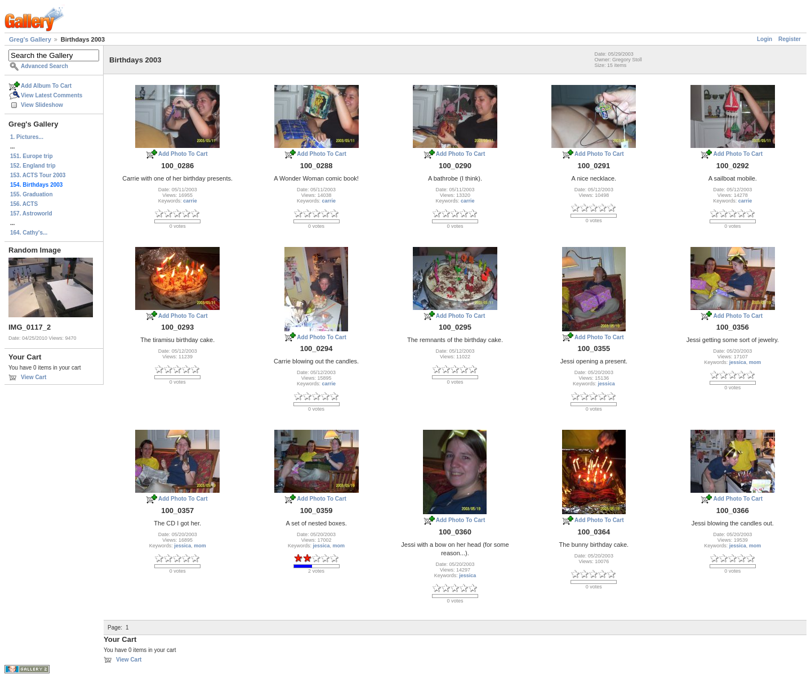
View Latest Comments (51, 95)
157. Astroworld (31, 213)
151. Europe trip (31, 156)
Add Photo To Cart (183, 154)
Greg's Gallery (30, 39)
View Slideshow (42, 105)
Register (789, 39)
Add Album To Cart (46, 86)
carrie (190, 201)
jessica (606, 383)
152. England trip (33, 166)
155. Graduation (31, 194)
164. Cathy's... (28, 233)
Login (764, 39)
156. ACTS (24, 204)
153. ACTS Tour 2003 (37, 175)
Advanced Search (44, 66)
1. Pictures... (26, 137)
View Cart (33, 377)
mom (755, 362)
